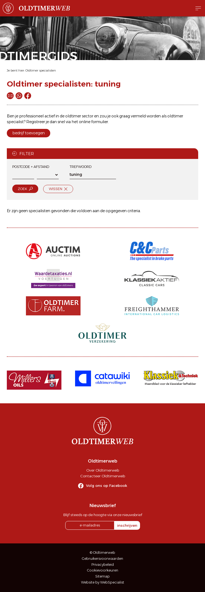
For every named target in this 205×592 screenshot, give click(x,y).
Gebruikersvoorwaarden (102, 559)
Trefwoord (80, 167)
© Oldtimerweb (102, 552)
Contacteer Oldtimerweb (102, 476)
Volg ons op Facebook (106, 485)
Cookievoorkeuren (102, 570)
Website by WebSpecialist (102, 582)
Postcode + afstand (30, 167)
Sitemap (102, 576)
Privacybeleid (102, 565)
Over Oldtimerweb (102, 470)
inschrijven (127, 525)
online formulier (93, 121)
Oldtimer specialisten (40, 70)
